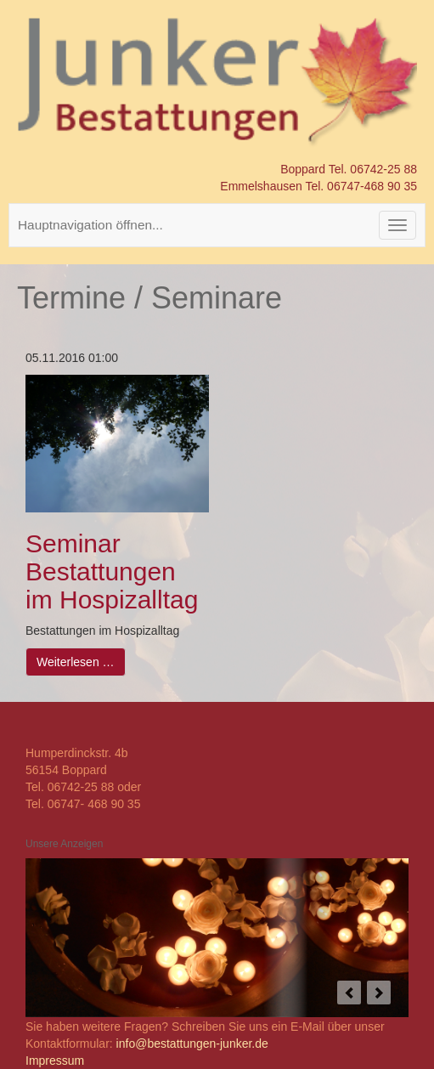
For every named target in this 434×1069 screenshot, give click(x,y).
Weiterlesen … (76, 662)
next (379, 992)
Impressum (54, 1060)
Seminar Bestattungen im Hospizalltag (111, 571)
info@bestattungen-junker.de (192, 1043)
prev (349, 992)
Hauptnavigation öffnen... (90, 225)
